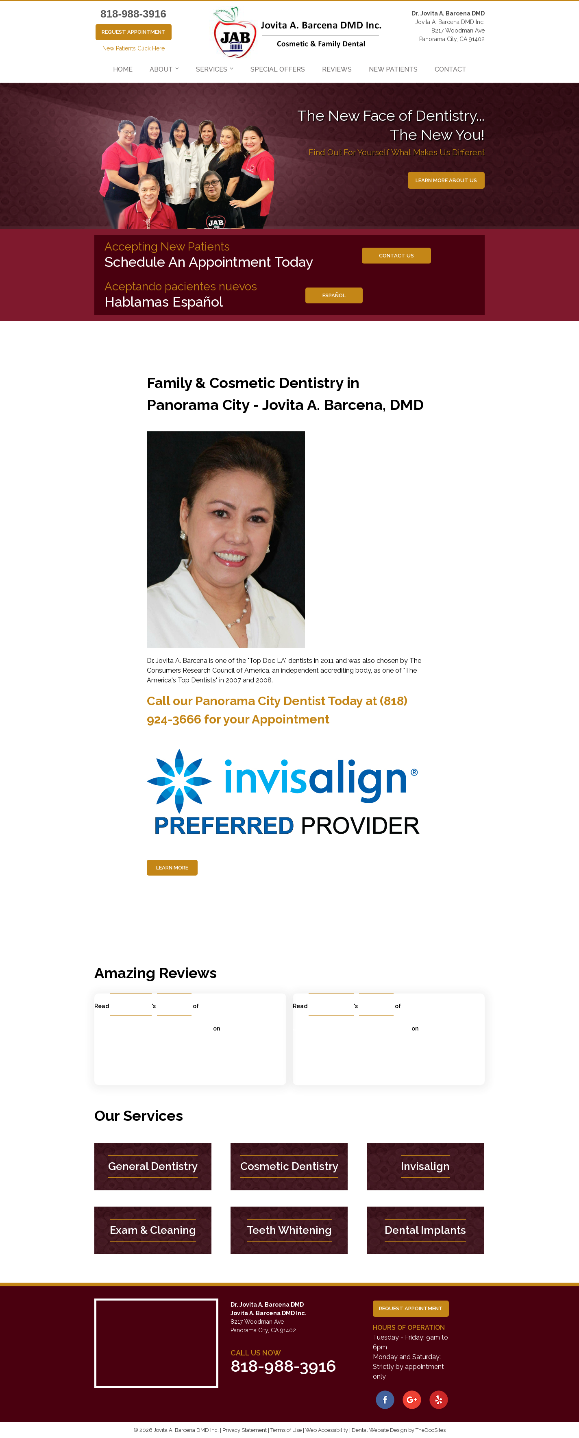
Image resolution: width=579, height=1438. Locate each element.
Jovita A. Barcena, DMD (153, 1027)
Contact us (396, 256)
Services (211, 69)
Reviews (337, 69)
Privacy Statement (244, 1430)
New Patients (393, 69)
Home (123, 69)
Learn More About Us (446, 180)
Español (334, 295)
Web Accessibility (326, 1430)
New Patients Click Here (133, 48)
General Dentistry (153, 1166)
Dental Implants (425, 1230)
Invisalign (425, 1166)
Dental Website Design (379, 1430)
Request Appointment (133, 32)
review (178, 1004)
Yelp (234, 1027)
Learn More (172, 868)
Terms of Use (286, 1430)
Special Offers (277, 69)
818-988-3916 (133, 14)
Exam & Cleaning (153, 1230)
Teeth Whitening (289, 1230)
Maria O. (134, 1004)
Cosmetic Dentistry (289, 1166)
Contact (450, 69)
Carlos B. (334, 1004)
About (161, 69)
